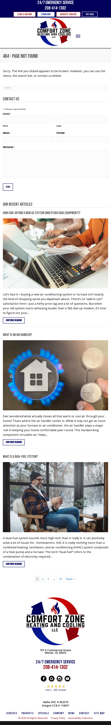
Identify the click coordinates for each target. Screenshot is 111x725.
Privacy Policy (58, 716)
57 (60, 577)
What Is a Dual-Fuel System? (20, 455)
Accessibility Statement (80, 716)
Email (7, 132)
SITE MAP (99, 711)
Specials (43, 711)
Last (59, 125)
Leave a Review (55, 693)
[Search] (55, 87)
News (71, 711)
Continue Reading (15, 318)
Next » (70, 577)
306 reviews (59, 688)
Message (9, 146)
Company (58, 711)
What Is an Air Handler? (17, 333)
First (5, 125)
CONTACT (84, 711)
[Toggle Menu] (78, 36)
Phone (61, 132)
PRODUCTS (28, 711)
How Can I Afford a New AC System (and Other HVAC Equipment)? (41, 211)
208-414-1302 (55, 8)
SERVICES (11, 711)
